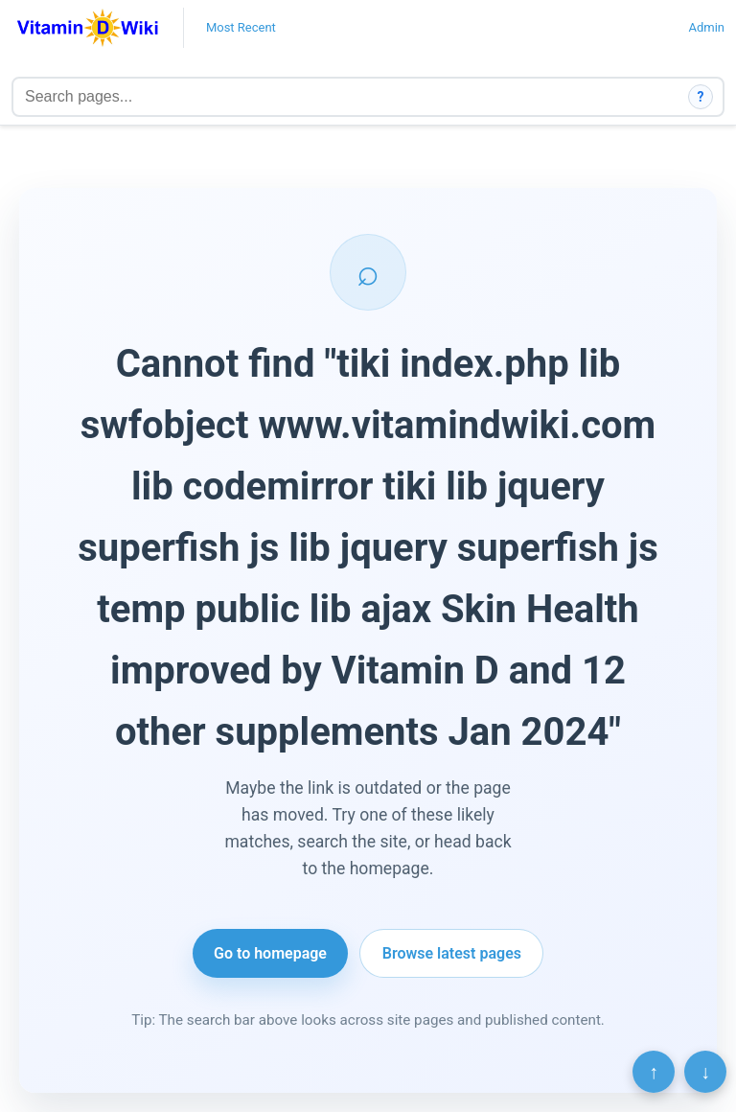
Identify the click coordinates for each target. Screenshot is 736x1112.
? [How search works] (701, 96)
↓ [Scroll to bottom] (705, 1071)
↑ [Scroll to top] (653, 1071)
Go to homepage (270, 953)
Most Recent (241, 27)
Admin (706, 27)
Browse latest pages (451, 953)
